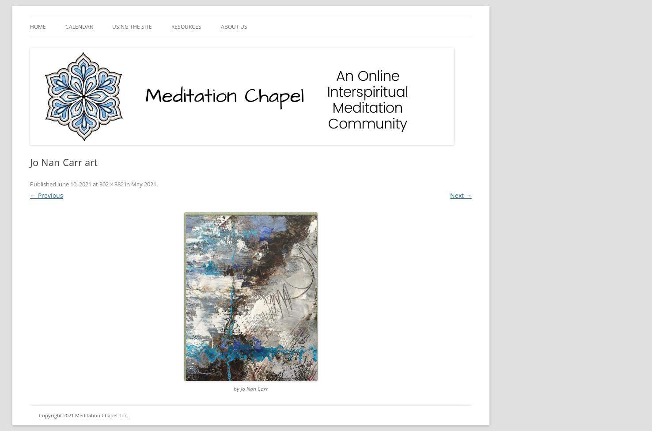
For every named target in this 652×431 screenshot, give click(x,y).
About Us (234, 26)
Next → (461, 195)
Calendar (79, 26)
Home (38, 26)
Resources (186, 26)
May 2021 (143, 184)
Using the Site (132, 26)
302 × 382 (111, 184)
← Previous (46, 195)
